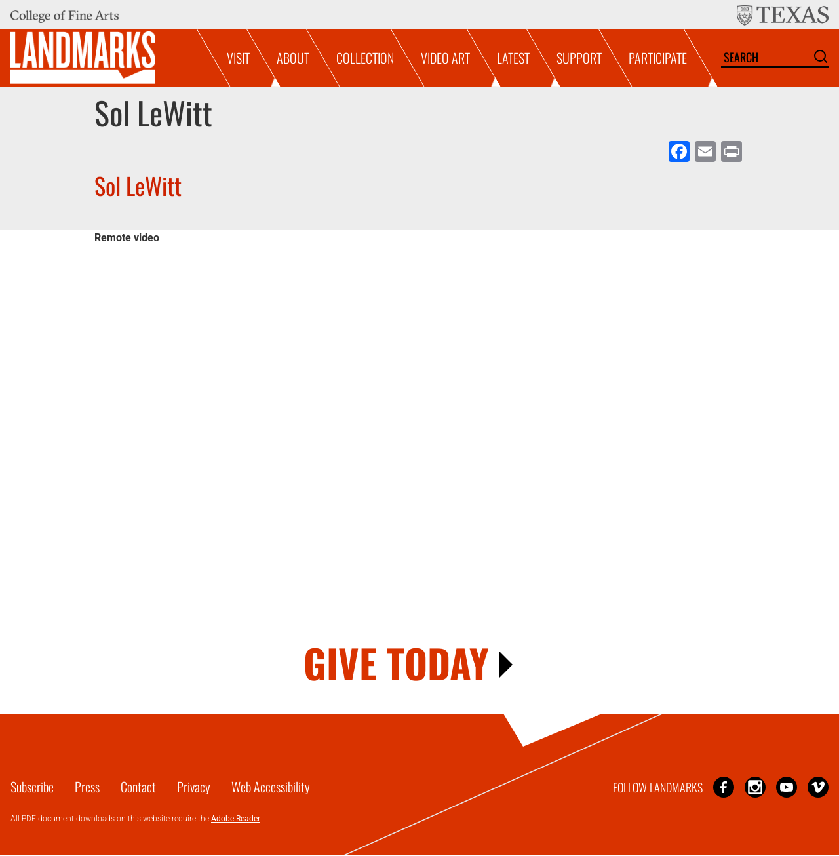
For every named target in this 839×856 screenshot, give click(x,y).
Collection (365, 58)
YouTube (786, 787)
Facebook (724, 787)
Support (579, 58)
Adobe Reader (235, 818)
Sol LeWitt (138, 185)
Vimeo (818, 787)
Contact (138, 786)
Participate (658, 58)
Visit (238, 58)
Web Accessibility (270, 786)
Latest (513, 58)
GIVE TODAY (396, 662)
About (293, 58)
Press (87, 786)
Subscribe (32, 786)
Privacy (193, 786)
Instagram (755, 787)
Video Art (445, 58)
